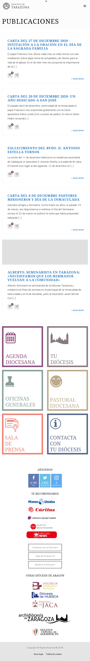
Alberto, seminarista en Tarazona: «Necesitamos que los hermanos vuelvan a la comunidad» (44, 276)
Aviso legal (38, 654)
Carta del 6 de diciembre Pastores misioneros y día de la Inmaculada (44, 197)
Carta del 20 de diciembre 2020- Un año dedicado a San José (42, 98)
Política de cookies (54, 654)
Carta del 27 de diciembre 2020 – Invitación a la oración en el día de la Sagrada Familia (45, 44)
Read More (77, 79)
